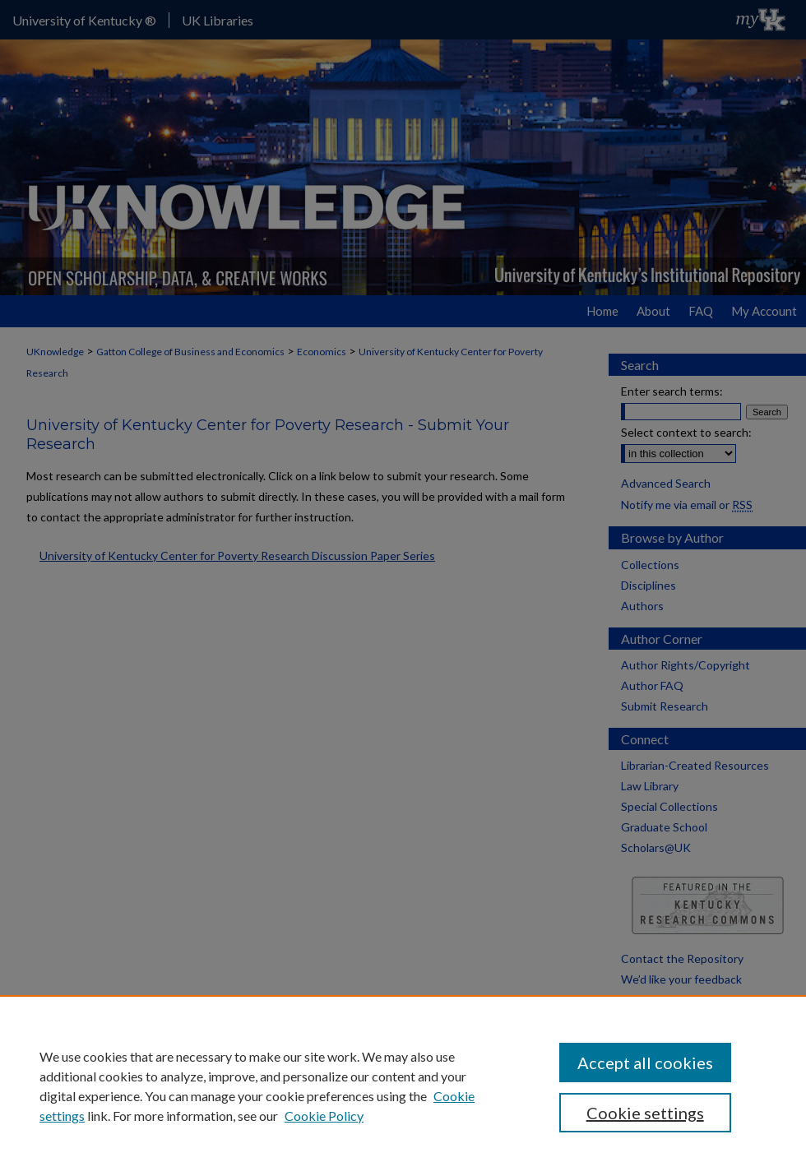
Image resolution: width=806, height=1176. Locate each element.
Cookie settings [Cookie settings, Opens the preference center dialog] (645, 1113)
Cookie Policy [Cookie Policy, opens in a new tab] (324, 1115)
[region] (403, 1085)
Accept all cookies (645, 1062)
